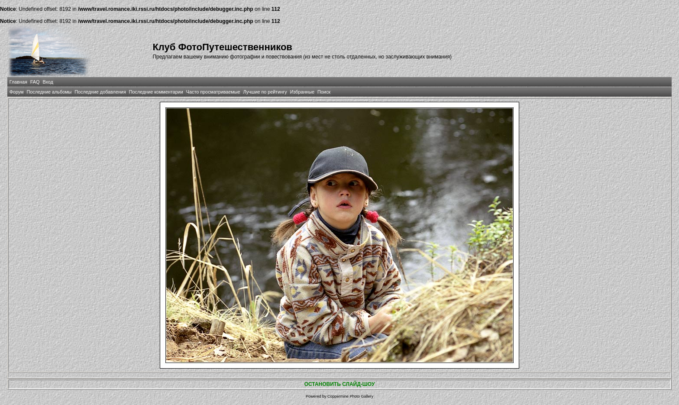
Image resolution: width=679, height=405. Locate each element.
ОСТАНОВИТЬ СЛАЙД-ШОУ (339, 384)
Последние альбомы (48, 91)
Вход (47, 81)
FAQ (35, 81)
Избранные (302, 91)
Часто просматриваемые (213, 91)
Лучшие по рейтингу (265, 91)
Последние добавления (100, 91)
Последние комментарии (156, 91)
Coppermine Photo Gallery (350, 396)
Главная (18, 81)
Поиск (323, 91)
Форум (17, 91)
